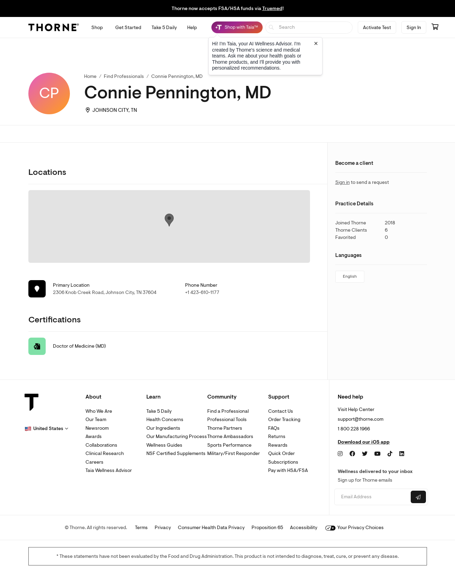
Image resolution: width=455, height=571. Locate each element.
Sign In (414, 27)
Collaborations (101, 445)
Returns (276, 436)
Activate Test (377, 27)
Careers (94, 462)
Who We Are (98, 411)
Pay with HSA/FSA (288, 470)
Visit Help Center (356, 409)
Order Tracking (284, 419)
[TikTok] (390, 453)
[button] (46, 428)
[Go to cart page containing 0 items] (434, 27)
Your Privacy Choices (354, 527)
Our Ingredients (163, 428)
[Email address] (371, 497)
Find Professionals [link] (124, 76)
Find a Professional (228, 411)
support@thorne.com (360, 419)
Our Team (95, 419)
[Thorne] (53, 27)
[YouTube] (377, 453)
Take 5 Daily (159, 411)
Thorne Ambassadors (230, 436)
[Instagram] (340, 453)
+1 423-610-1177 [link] (202, 292)
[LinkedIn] (401, 453)
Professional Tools (227, 419)
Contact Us (280, 411)
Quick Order (281, 453)
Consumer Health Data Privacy (211, 527)
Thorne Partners (224, 428)
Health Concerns (164, 419)
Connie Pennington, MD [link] (177, 76)
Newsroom (97, 428)
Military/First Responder (233, 453)
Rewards (278, 445)
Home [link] (90, 76)
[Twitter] (364, 453)
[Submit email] (418, 497)
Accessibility (303, 527)
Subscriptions (283, 462)
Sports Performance (229, 445)
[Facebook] (352, 453)
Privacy (163, 527)
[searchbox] (309, 27)
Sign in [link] (342, 182)
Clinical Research (104, 453)
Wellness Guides (164, 445)
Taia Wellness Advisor (108, 470)
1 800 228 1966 (354, 429)
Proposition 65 (267, 527)
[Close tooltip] (315, 43)
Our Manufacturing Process (176, 436)
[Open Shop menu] (97, 27)
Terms (141, 527)
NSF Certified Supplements (176, 453)
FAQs (274, 428)
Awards (93, 436)
